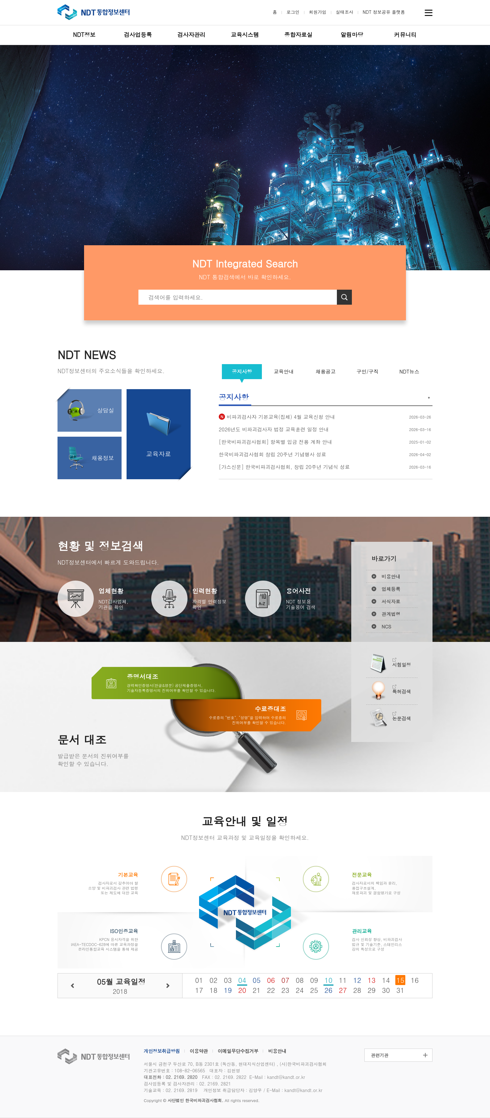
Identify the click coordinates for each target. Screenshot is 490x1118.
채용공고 (326, 371)
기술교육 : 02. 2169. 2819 (171, 1090)
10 (328, 980)
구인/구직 (368, 371)
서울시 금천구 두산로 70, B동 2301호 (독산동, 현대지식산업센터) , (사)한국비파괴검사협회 (235, 1064)
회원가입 (318, 12)
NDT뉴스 (409, 371)
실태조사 (344, 12)
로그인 (293, 12)
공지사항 (242, 371)
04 (242, 980)
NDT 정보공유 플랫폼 (384, 12)
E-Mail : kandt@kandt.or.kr (277, 1077)
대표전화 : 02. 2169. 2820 (171, 1077)
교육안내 (284, 371)
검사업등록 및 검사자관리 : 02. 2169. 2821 (187, 1083)
